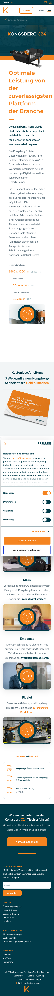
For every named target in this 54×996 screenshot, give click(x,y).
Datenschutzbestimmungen (29, 979)
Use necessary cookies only (27, 550)
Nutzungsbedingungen (28, 983)
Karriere (7, 921)
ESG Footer (8, 917)
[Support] (50, 2)
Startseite (18, 975)
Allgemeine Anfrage (12, 934)
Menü (41, 10)
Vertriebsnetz (9, 938)
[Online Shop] (45, 2)
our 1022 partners (21, 458)
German (8, 2)
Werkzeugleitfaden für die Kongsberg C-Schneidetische (32, 779)
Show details (38, 531)
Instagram (8, 962)
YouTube (7, 958)
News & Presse (10, 910)
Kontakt (26, 10)
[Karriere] (41, 2)
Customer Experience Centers (17, 941)
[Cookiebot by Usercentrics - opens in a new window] (38, 443)
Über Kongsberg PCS (13, 906)
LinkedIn (7, 954)
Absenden (12, 893)
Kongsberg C (17, 19)
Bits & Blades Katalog (25, 788)
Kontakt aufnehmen (27, 841)
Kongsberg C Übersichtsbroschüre (30, 768)
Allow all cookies (27, 540)
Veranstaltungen (11, 914)
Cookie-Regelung (35, 975)
